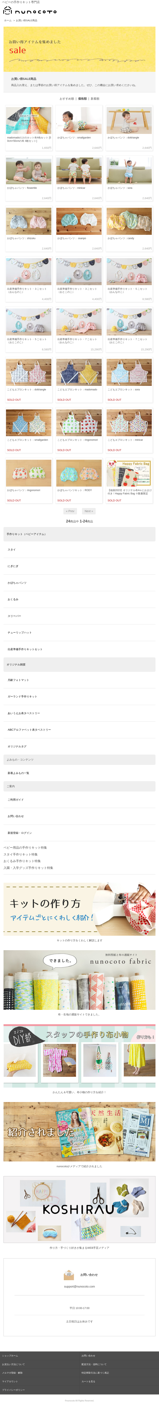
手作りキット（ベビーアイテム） (27, 534)
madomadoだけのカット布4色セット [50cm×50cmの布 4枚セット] (29, 139)
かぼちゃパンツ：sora (120, 188)
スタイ (12, 549)
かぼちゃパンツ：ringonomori (23, 490)
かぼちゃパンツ (17, 582)
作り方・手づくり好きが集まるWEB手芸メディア (80, 1247)
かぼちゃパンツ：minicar (71, 188)
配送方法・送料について (94, 1364)
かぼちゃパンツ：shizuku (21, 238)
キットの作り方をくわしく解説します (79, 940)
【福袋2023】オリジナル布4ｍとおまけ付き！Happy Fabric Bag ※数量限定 (130, 492)
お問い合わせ (16, 816)
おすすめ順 (67, 98)
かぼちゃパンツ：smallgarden (74, 137)
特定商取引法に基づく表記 (95, 1373)
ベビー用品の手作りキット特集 (25, 847)
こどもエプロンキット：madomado (77, 389)
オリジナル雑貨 (16, 664)
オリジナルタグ (17, 746)
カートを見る (88, 1381)
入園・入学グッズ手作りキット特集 (28, 867)
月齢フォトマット (18, 680)
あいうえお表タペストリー (24, 713)
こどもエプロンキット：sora (124, 389)
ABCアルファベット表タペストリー (29, 729)
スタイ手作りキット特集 (21, 854)
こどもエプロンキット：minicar (125, 439)
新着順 (95, 98)
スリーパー (14, 616)
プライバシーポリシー (13, 1390)
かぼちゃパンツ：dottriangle (123, 137)
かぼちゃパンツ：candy (121, 238)
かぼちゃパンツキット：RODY (74, 490)
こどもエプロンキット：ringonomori (77, 439)
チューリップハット (20, 632)
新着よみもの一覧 (18, 773)
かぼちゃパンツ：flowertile (22, 188)
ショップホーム (10, 1355)
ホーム (8, 20)
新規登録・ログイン (20, 832)
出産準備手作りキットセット (25, 649)
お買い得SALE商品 (26, 20)
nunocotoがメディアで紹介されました (79, 1166)
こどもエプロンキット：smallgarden (27, 439)
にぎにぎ (13, 566)
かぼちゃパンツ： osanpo (71, 238)
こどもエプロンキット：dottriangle (26, 389)
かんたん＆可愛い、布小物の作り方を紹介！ (79, 1092)
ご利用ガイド (16, 799)
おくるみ (13, 599)
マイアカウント (10, 1381)
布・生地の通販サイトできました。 (79, 1014)
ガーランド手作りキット (22, 696)
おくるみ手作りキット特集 (22, 861)
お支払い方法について (13, 1364)
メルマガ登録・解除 (12, 1373)
